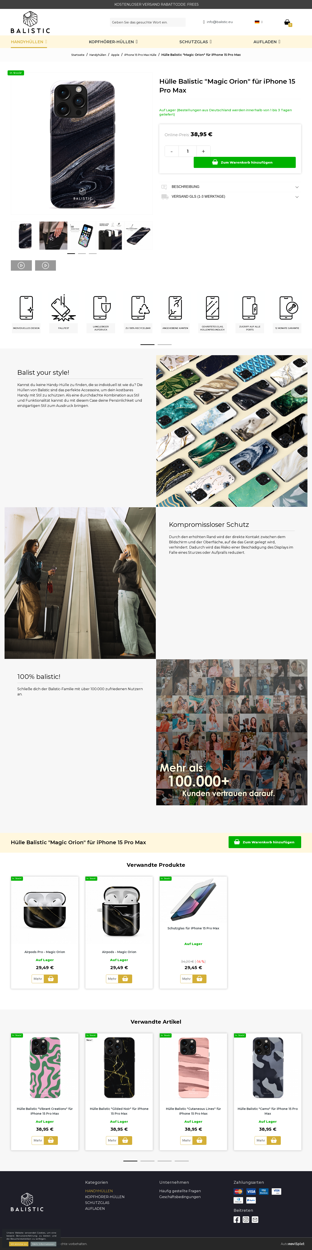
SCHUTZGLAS (193, 42)
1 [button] (71, 253)
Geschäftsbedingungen (180, 1196)
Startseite (72, 55)
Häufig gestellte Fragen (180, 1190)
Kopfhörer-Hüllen (111, 42)
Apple (115, 55)
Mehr (36, 978)
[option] (25, 238)
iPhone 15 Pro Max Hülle (144, 55)
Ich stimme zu (19, 1244)
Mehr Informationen (43, 1244)
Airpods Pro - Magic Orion (44, 952)
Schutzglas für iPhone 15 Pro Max (193, 928)
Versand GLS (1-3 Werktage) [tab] (230, 186)
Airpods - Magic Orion (119, 952)
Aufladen (265, 42)
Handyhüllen (27, 42)
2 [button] (82, 253)
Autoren (288, 1243)
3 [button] (93, 253)
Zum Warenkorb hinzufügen (252, 150)
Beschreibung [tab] (230, 176)
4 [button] (182, 1160)
